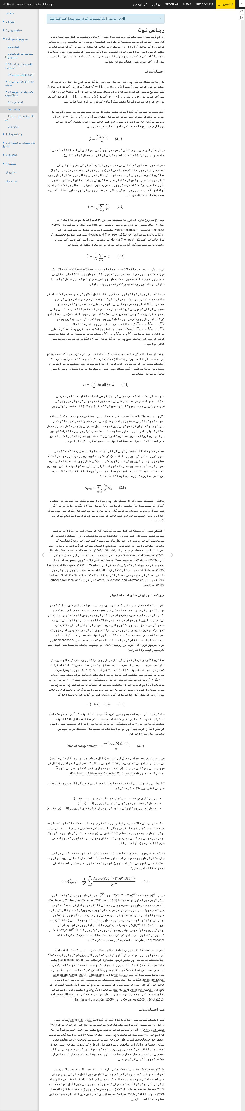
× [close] (161, 18)
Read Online (204, 4)
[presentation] (107, 87)
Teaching (171, 4)
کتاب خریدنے (225, 4)
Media (187, 4)
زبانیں (156, 4)
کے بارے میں (140, 4)
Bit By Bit (28, 4)
